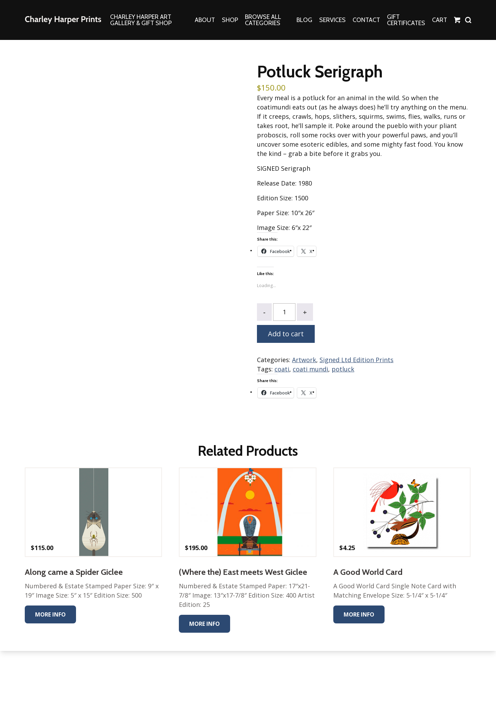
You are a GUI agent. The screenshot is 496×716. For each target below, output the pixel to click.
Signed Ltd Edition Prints (356, 360)
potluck (343, 369)
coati (281, 369)
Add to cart (286, 333)
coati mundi (310, 369)
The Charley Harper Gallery (63, 20)
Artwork (304, 360)
